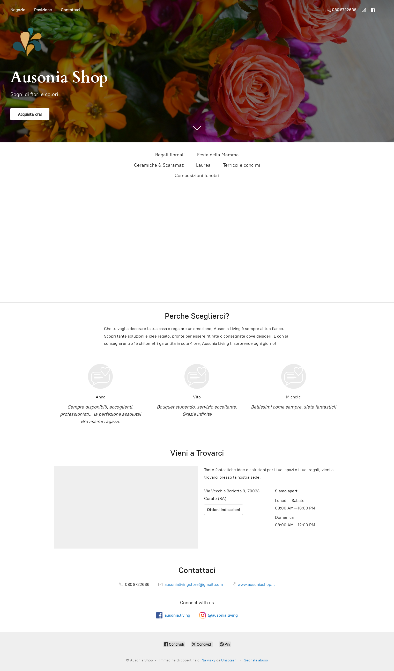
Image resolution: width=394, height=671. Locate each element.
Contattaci (70, 9)
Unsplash (228, 660)
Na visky (208, 660)
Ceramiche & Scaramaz (159, 165)
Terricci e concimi (241, 165)
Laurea (203, 165)
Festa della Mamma (218, 155)
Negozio (17, 9)
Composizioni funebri (197, 175)
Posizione (43, 9)
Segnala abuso (256, 660)
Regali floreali (170, 155)
